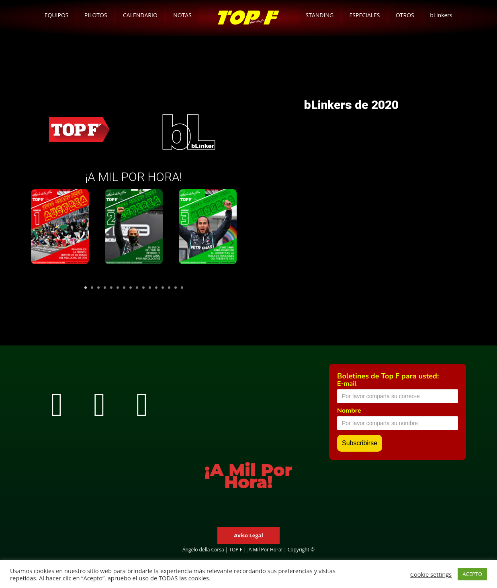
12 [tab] (156, 287)
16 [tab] (182, 287)
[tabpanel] (60, 232)
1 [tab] (85, 287)
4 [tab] (105, 287)
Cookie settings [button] (431, 574)
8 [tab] (130, 287)
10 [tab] (143, 287)
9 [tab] (137, 287)
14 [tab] (169, 287)
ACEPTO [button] (472, 574)
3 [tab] (98, 287)
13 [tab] (163, 287)
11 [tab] (150, 287)
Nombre (349, 410)
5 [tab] (111, 287)
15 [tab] (175, 287)
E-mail (346, 383)
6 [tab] (118, 287)
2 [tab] (92, 287)
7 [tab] (124, 287)
